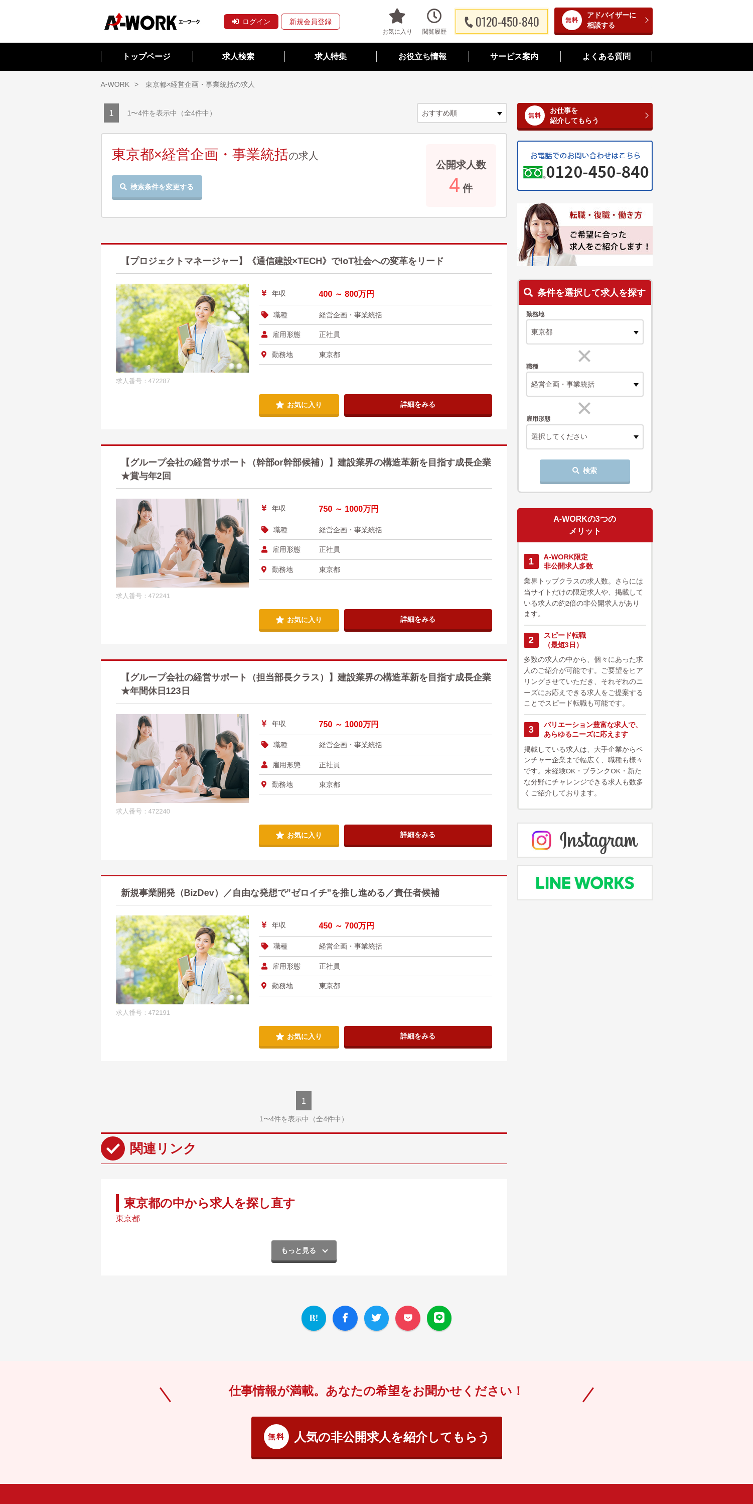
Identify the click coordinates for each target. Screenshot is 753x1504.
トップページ (146, 56)
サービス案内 (514, 56)
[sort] (462, 113)
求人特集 (331, 56)
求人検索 (238, 56)
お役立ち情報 (422, 56)
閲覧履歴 (434, 21)
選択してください (559, 436)
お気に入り (397, 21)
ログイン (251, 22)
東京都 (128, 1218)
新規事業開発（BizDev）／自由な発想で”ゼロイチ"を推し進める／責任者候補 (280, 893)
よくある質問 (606, 56)
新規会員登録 (310, 22)
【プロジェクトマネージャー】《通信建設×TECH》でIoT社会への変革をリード (282, 261)
